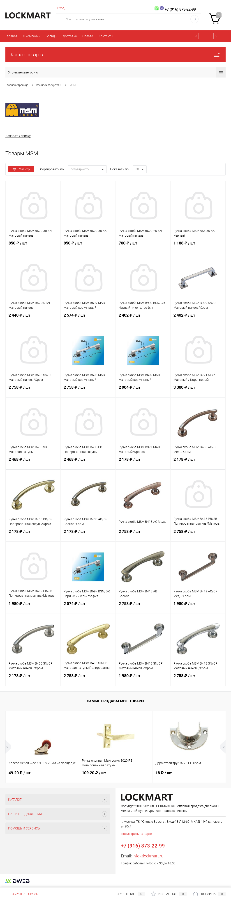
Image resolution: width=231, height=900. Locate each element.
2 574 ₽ (88, 318)
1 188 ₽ (197, 246)
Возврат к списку (18, 136)
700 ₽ (143, 246)
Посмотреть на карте (136, 834)
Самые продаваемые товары (115, 701)
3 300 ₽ (197, 390)
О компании (31, 36)
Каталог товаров (115, 54)
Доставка (70, 36)
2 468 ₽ (33, 462)
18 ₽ (163, 772)
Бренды (51, 36)
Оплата (87, 36)
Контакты (106, 36)
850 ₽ (33, 246)
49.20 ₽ (19, 772)
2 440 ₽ (33, 318)
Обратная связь (21, 894)
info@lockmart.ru (148, 856)
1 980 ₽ (33, 606)
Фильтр (21, 169)
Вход (61, 8)
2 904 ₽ (143, 390)
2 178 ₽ (143, 462)
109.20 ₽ (94, 772)
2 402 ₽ (143, 318)
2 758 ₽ (33, 390)
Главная (11, 36)
